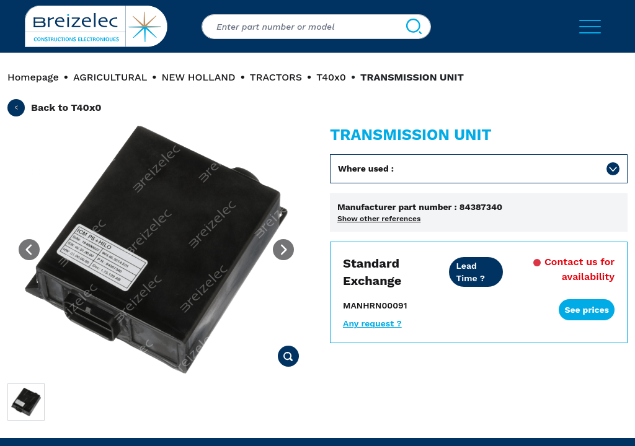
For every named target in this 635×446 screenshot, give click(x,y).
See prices (586, 310)
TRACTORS (276, 77)
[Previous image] (29, 249)
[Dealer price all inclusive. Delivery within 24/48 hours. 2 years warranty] (476, 272)
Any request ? (372, 323)
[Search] (414, 26)
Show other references (378, 218)
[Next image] (283, 249)
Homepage (33, 77)
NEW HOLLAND (198, 77)
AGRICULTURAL (110, 77)
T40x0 (331, 77)
